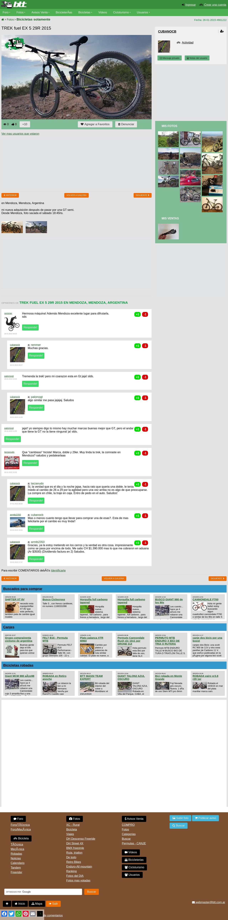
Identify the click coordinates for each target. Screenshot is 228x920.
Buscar (126, 838)
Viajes (70, 834)
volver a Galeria (76, 195)
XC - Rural (73, 824)
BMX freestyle (75, 848)
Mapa (37, 903)
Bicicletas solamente (33, 19)
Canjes (8, 627)
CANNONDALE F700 (205, 599)
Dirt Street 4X (74, 843)
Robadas (16, 853)
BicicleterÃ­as (64, 12)
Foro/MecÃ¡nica (21, 829)
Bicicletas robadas (18, 665)
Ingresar (190, 4)
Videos (103, 12)
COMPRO (128, 824)
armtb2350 (15, 514)
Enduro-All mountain (79, 866)
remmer (8, 313)
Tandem (16, 867)
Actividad (187, 42)
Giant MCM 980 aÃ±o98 (19, 675)
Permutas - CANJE (134, 843)
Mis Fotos (169, 126)
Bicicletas (85, 12)
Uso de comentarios (50, 915)
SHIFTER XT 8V (15, 599)
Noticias (16, 858)
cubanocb (15, 344)
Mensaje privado (169, 58)
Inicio (20, 903)
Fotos (20, 12)
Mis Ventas (170, 218)
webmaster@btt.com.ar (208, 902)
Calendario (17, 863)
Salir (53, 903)
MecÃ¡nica (17, 849)
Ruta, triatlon (74, 852)
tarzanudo (9, 452)
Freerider (16, 872)
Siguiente (142, 195)
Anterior (10, 195)
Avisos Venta (40, 12)
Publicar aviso (205, 818)
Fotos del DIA (75, 875)
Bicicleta (21, 838)
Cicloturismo (121, 12)
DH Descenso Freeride (80, 838)
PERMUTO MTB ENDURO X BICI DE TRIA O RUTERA (167, 640)
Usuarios (142, 12)
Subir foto (180, 818)
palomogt (9, 376)
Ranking (71, 871)
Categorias (129, 834)
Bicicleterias (134, 859)
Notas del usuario (197, 58)
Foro (6, 12)
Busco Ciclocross (54, 599)
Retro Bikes (73, 861)
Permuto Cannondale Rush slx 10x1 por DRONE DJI (131, 640)
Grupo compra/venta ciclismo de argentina (18, 639)
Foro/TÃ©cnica (20, 824)
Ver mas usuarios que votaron (20, 133)
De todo (71, 857)
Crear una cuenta (215, 4)
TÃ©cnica (17, 844)
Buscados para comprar (22, 589)
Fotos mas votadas (78, 880)
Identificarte (58, 570)
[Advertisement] (66, 163)
